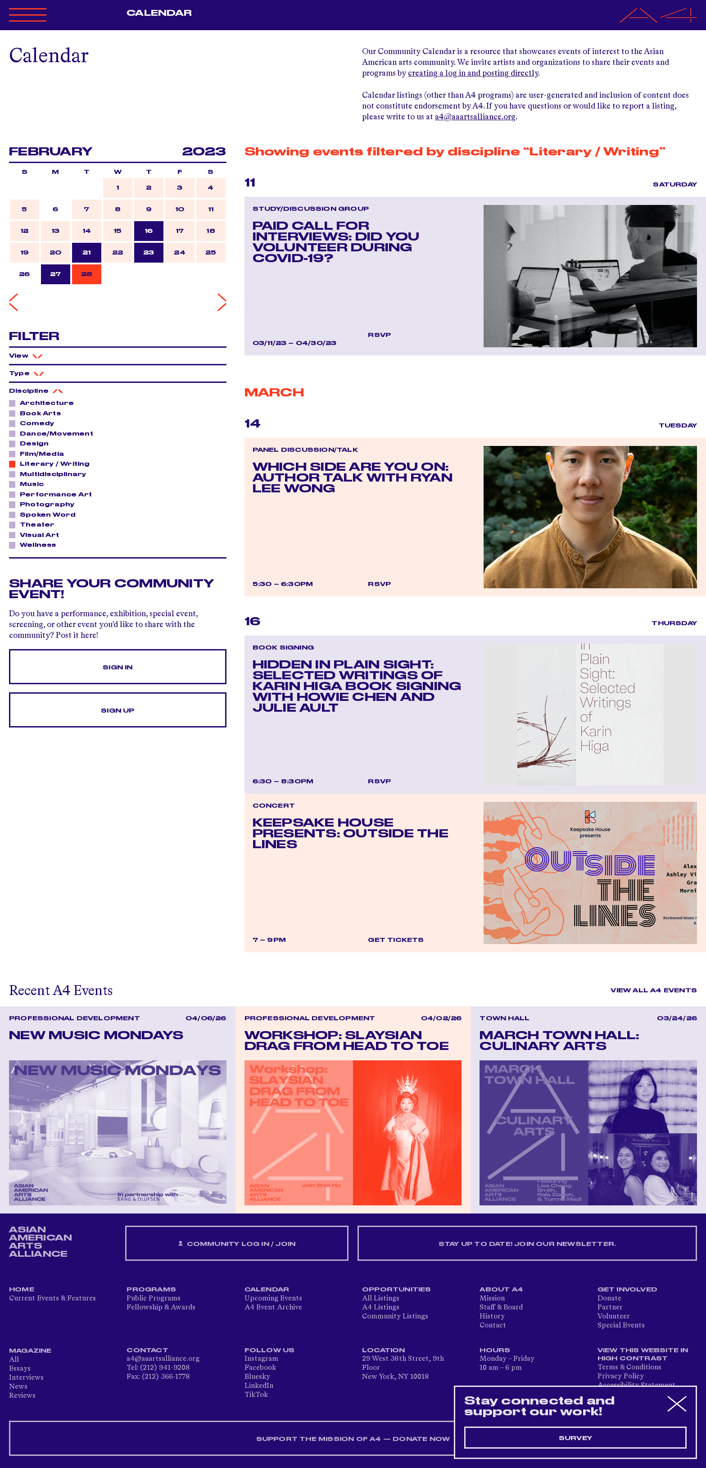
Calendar (159, 13)
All (14, 1359)
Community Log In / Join (236, 1244)
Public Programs (154, 1298)
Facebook (260, 1368)
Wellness (35, 544)
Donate (609, 1298)
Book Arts (38, 413)
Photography (44, 504)
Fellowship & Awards (161, 1307)
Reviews (22, 1396)
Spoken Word (45, 514)
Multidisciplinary (50, 473)
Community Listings (395, 1316)
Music (29, 483)
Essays (20, 1369)
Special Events (621, 1325)
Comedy (34, 423)
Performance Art (53, 494)
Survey (575, 1438)
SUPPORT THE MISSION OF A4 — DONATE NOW (353, 1439)
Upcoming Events (273, 1298)
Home (21, 1289)
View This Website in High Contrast (642, 1354)
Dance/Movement (54, 433)
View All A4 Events (654, 990)
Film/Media (39, 453)
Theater (34, 524)
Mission (492, 1298)
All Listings (380, 1298)
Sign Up (117, 711)
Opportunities (396, 1289)
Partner (610, 1307)
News (18, 1387)
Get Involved (627, 1289)
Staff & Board (501, 1307)
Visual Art (37, 534)
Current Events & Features (52, 1298)
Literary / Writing (52, 463)
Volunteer (613, 1316)
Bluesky (257, 1377)
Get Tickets (396, 940)
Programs (151, 1289)
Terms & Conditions (629, 1367)
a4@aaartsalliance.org (475, 117)
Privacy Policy (620, 1376)
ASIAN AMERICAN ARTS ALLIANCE (40, 1242)
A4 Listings (380, 1307)
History (492, 1316)
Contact (493, 1325)
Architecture (44, 402)
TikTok (256, 1395)
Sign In (117, 667)
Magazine (30, 1351)
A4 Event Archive (273, 1307)
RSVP (379, 335)
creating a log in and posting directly (473, 73)
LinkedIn (258, 1386)
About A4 (501, 1289)
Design (31, 443)
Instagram (261, 1359)
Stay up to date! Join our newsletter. (527, 1244)
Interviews (26, 1378)
